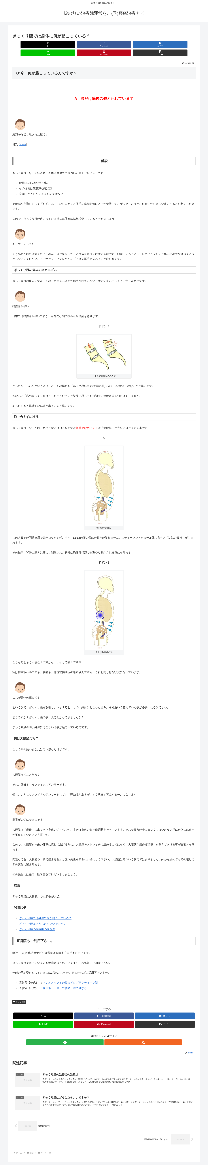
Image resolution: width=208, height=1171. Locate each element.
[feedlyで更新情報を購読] (100, 1034)
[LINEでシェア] (119, 44)
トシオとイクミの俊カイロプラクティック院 (70, 974)
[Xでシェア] (27, 44)
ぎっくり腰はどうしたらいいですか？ (42, 915)
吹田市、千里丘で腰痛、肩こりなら (65, 979)
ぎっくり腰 (19, 993)
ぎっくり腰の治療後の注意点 (37, 920)
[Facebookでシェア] (57, 44)
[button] (181, 44)
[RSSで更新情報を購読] (107, 1034)
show (22, 135)
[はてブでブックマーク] (88, 44)
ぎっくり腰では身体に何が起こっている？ (45, 909)
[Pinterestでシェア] (150, 44)
